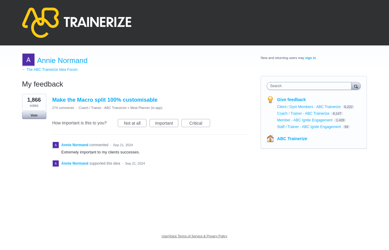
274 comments (63, 108)
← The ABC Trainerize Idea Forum (50, 69)
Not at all (135, 124)
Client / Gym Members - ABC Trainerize (309, 107)
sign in (310, 58)
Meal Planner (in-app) (146, 108)
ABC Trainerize (292, 138)
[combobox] (310, 86)
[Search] (356, 86)
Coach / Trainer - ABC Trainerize (103, 108)
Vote (34, 115)
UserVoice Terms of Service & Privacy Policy (194, 236)
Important (166, 124)
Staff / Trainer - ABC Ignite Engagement (309, 127)
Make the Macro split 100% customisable (105, 100)
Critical (199, 124)
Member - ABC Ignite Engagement (305, 120)
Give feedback (291, 99)
